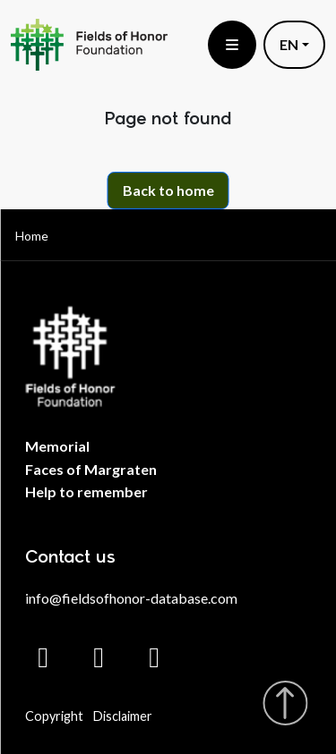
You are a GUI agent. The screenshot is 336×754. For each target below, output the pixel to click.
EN (289, 44)
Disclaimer (122, 716)
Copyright (54, 716)
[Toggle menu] (232, 45)
